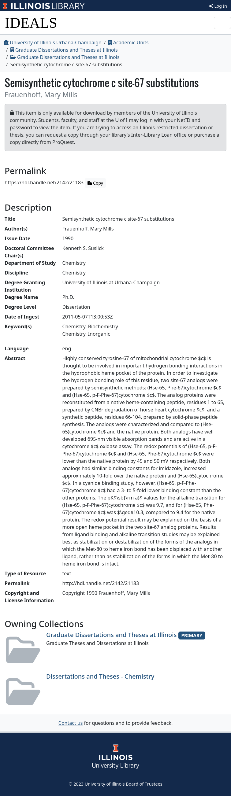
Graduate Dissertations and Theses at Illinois (64, 49)
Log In (218, 6)
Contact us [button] (70, 723)
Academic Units (128, 42)
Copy (95, 183)
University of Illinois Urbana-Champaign (53, 42)
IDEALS (31, 23)
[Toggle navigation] (222, 23)
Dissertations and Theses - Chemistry (100, 676)
